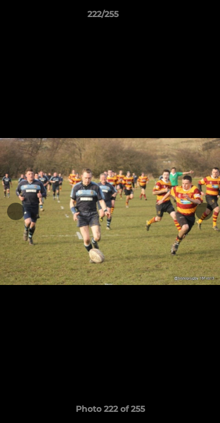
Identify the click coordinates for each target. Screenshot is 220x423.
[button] (178, 17)
